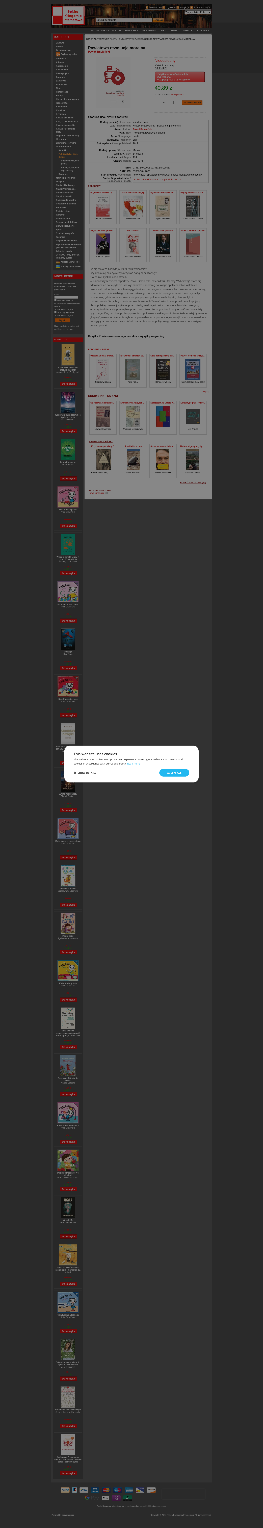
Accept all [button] (174, 772)
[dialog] (131, 764)
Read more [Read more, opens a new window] (133, 763)
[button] (85, 772)
